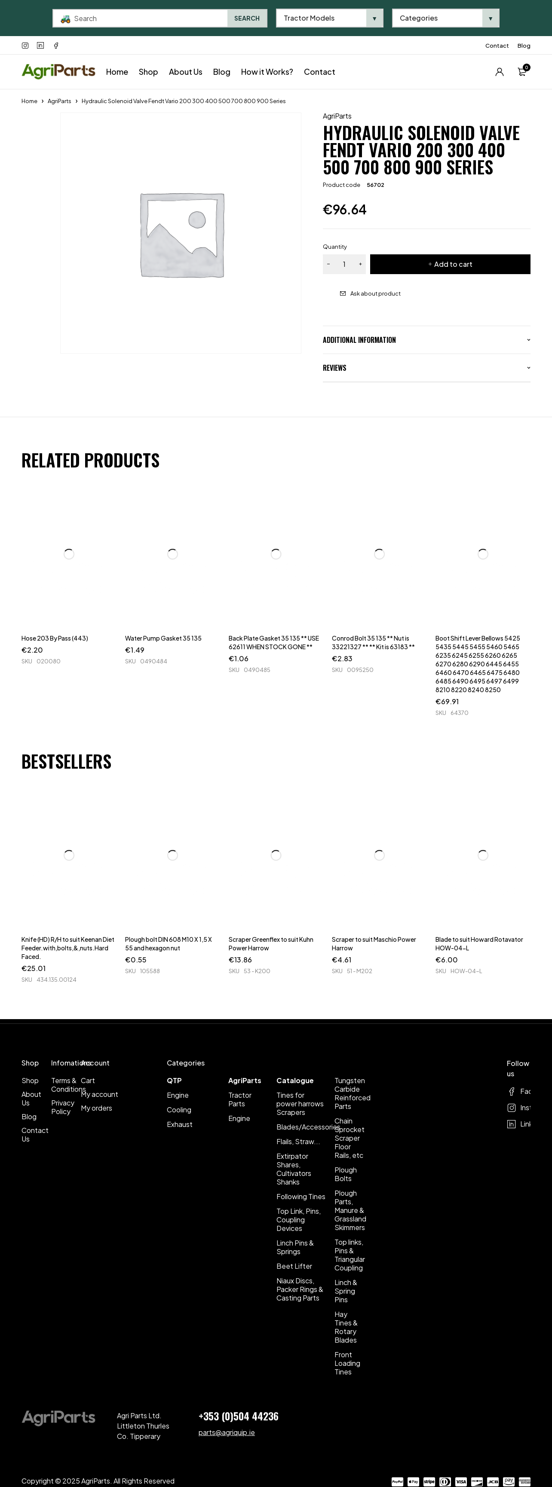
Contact (497, 45)
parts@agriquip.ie (227, 1432)
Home (29, 101)
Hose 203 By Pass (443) (54, 638)
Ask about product (375, 293)
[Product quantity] (344, 264)
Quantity (335, 246)
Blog (524, 45)
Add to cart (453, 264)
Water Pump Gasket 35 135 (163, 638)
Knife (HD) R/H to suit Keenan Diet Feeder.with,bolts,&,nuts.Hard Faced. (67, 947)
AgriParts (59, 101)
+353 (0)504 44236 (239, 1415)
